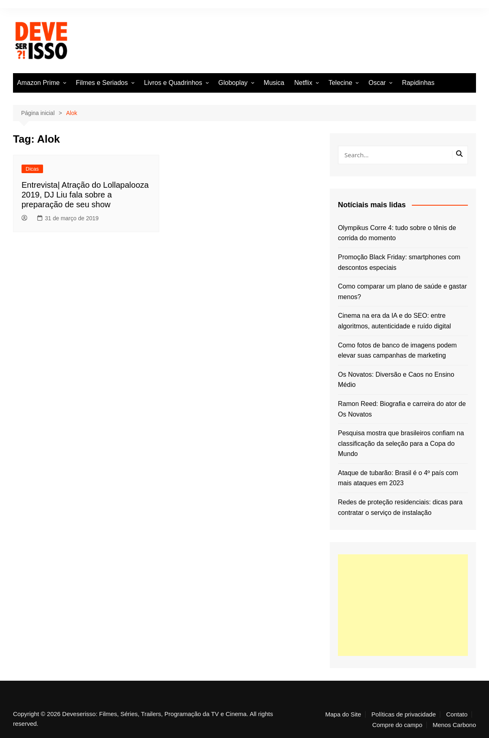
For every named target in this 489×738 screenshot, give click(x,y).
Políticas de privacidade (404, 714)
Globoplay (233, 82)
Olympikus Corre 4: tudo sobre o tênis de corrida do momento (397, 233)
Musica (274, 82)
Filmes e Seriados (102, 82)
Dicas (32, 169)
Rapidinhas (418, 82)
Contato (456, 714)
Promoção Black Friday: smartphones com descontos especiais (399, 262)
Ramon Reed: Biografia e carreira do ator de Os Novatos (402, 409)
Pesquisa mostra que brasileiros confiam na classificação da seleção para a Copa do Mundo (401, 443)
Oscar (377, 82)
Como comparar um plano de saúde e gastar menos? (402, 291)
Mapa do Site (343, 714)
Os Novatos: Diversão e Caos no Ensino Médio (396, 380)
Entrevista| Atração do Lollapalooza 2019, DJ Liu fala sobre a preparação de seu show (85, 194)
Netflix (303, 82)
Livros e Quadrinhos (173, 82)
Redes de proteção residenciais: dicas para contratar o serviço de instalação (400, 507)
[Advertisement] (403, 605)
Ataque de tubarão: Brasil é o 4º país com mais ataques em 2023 (398, 478)
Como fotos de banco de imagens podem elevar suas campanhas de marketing (397, 350)
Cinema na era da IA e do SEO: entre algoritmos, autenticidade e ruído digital (394, 321)
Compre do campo (397, 725)
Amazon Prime (38, 82)
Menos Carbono (454, 725)
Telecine (341, 82)
